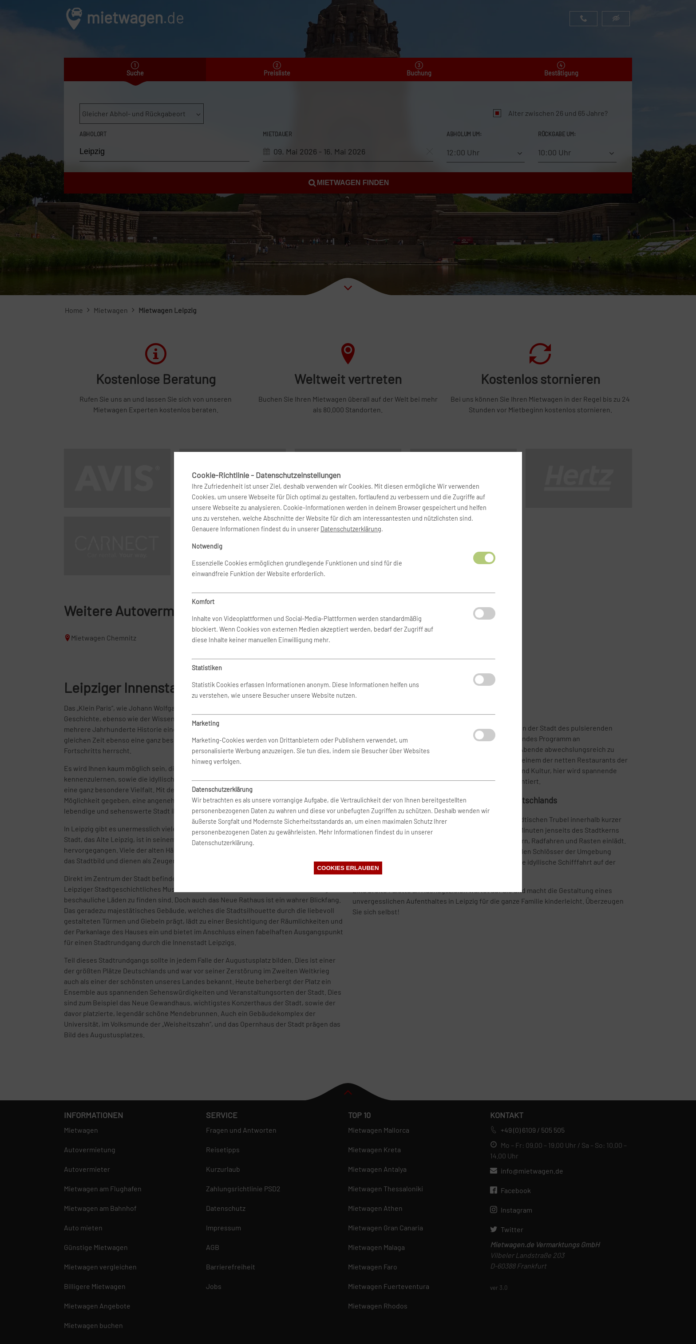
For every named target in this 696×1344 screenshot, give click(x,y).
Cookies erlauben (348, 868)
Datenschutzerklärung (350, 529)
